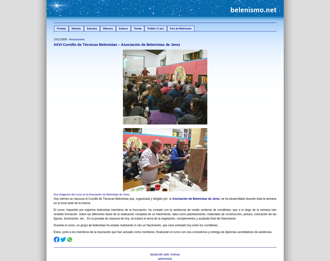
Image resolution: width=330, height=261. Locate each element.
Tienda (137, 28)
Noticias (76, 28)
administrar (165, 259)
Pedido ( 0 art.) (155, 28)
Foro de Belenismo (181, 28)
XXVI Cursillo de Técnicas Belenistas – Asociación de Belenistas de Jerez (117, 44)
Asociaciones (77, 39)
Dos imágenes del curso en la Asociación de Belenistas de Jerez (92, 194)
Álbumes (108, 28)
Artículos (92, 28)
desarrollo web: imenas (165, 254)
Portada (61, 28)
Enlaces (123, 28)
